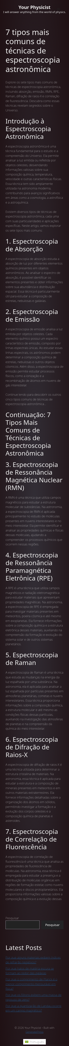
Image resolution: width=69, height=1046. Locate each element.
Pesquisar (12, 918)
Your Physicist (35, 7)
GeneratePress (34, 1032)
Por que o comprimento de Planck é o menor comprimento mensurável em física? (31, 984)
